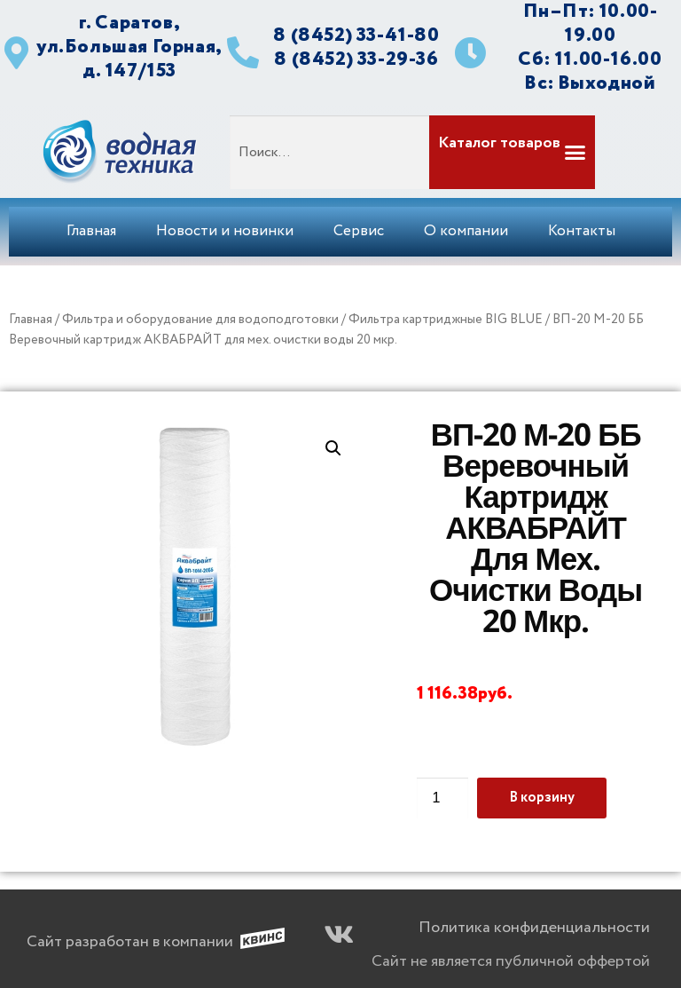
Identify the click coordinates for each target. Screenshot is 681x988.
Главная (91, 231)
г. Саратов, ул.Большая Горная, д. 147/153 (129, 46)
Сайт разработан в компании (130, 941)
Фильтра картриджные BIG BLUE (445, 319)
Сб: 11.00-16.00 (589, 59)
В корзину (542, 797)
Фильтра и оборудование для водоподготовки (200, 319)
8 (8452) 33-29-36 (356, 59)
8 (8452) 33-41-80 (356, 35)
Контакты (581, 231)
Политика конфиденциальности (534, 927)
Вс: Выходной (589, 83)
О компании (466, 231)
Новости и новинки (225, 231)
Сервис (358, 231)
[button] (510, 152)
